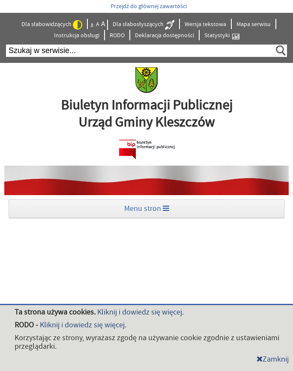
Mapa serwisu (253, 24)
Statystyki (221, 36)
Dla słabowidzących (51, 25)
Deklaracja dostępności (164, 35)
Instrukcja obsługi (76, 35)
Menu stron (146, 209)
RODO (117, 35)
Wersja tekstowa (205, 24)
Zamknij (273, 359)
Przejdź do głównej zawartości (149, 6)
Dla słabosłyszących (143, 25)
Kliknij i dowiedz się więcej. (140, 312)
